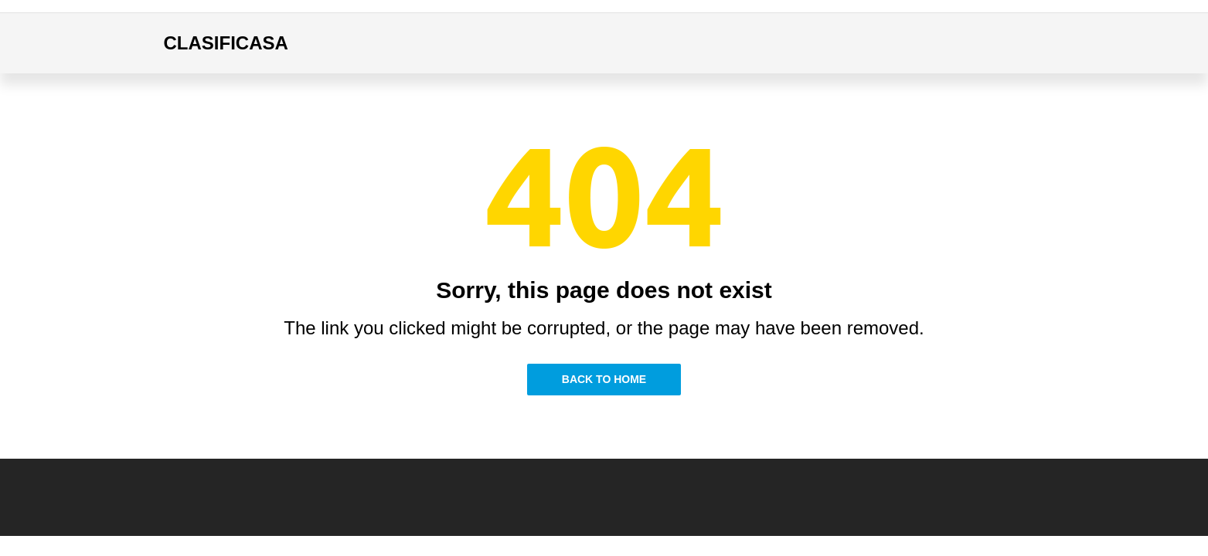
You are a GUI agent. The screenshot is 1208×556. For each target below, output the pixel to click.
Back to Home (604, 379)
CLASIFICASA (226, 42)
